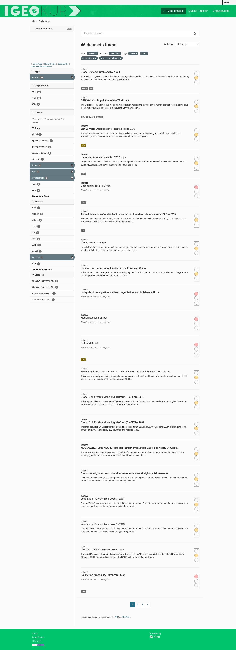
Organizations (221, 10)
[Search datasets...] (136, 33)
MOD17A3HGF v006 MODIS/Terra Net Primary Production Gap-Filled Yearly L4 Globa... (130, 448)
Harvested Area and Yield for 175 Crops (103, 157)
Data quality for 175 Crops (96, 185)
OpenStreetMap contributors (41, 66)
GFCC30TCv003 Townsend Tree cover (102, 549)
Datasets (44, 21)
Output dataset (89, 343)
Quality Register (198, 10)
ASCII (92, 117)
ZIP (83, 231)
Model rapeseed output (94, 317)
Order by (168, 44)
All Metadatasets (174, 10)
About (35, 633)
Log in (227, 2)
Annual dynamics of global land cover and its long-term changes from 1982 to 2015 (128, 214)
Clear (69, 29)
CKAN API (37, 641)
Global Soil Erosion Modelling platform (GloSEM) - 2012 (112, 397)
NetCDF (85, 117)
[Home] (33, 21)
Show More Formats (42, 269)
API (116, 617)
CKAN (155, 636)
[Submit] (195, 33)
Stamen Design (50, 64)
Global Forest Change (93, 242)
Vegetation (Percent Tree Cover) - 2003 (103, 524)
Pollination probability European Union (103, 575)
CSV (83, 145)
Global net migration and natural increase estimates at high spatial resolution (125, 473)
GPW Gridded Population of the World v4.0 (105, 100)
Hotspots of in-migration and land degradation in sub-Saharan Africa (120, 292)
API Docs (126, 617)
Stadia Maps (37, 64)
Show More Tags (40, 196)
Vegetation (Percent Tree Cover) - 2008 (103, 498)
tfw (91, 88)
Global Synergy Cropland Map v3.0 (101, 72)
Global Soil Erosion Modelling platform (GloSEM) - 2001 (112, 422)
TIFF (83, 174)
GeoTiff (84, 88)
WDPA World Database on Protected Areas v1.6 (108, 129)
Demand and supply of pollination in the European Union (113, 268)
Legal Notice (38, 637)
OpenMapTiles (63, 64)
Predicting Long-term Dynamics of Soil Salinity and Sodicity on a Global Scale (125, 371)
